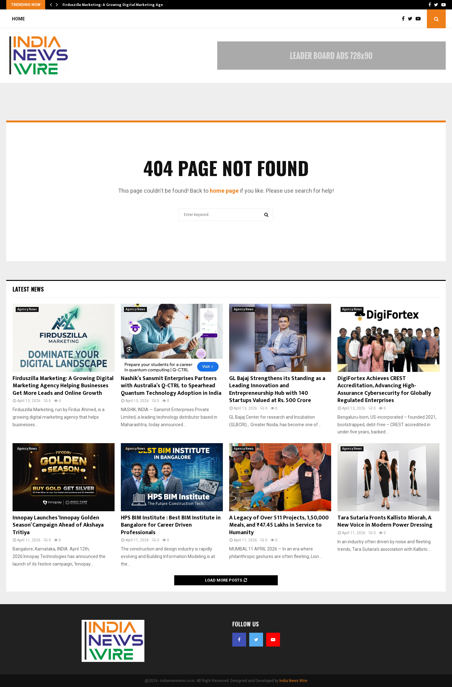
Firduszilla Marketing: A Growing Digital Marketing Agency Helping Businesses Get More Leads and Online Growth (63, 386)
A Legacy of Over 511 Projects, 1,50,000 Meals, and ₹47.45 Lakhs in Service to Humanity (279, 525)
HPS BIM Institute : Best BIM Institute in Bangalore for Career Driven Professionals (171, 525)
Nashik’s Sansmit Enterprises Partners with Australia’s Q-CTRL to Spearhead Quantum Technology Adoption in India (171, 386)
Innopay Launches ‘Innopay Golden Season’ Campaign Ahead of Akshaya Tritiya (58, 525)
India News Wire (293, 681)
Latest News (28, 289)
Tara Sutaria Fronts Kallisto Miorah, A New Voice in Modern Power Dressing (385, 521)
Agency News (27, 309)
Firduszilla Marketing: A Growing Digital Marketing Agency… (117, 5)
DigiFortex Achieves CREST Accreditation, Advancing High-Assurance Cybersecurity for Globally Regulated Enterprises (384, 389)
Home (18, 18)
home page (224, 190)
